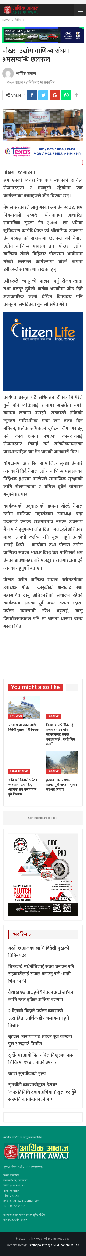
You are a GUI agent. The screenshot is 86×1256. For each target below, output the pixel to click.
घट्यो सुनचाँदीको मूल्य (27, 1074)
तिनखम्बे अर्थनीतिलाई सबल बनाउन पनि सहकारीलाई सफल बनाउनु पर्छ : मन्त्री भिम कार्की (41, 974)
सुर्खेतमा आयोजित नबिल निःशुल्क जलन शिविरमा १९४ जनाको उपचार (41, 1058)
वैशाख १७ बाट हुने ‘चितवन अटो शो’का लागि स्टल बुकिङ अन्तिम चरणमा (40, 996)
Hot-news (16, 716)
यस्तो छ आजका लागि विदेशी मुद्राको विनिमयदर (38, 951)
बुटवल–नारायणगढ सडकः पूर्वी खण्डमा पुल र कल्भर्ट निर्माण (40, 1040)
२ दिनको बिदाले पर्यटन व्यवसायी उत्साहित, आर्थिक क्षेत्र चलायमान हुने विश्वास (38, 1018)
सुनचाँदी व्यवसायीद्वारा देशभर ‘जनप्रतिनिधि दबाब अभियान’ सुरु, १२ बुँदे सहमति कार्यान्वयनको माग (42, 1092)
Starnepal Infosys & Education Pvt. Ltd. (54, 1245)
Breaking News (19, 771)
